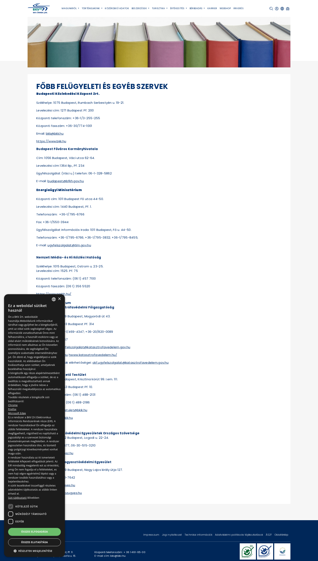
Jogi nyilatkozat (172, 534)
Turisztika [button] (159, 8)
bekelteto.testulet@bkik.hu (66, 410)
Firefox (12, 409)
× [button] (59, 298)
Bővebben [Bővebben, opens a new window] (33, 497)
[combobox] (54, 299)
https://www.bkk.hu (51, 141)
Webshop (225, 8)
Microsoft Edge (17, 413)
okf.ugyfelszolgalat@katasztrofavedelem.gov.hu (92, 347)
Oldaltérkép (281, 534)
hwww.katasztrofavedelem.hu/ (93, 355)
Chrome (13, 405)
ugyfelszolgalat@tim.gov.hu (69, 245)
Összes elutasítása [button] (34, 542)
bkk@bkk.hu (54, 133)
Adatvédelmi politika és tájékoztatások (239, 534)
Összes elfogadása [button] (34, 531)
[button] (271, 8)
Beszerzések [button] (139, 8)
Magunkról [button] (69, 8)
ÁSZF (269, 534)
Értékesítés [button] (177, 8)
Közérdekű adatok (117, 8)
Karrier (212, 8)
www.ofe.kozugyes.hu (65, 493)
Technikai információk (199, 534)
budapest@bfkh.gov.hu (65, 181)
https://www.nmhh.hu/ (53, 294)
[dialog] (34, 425)
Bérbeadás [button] (196, 8)
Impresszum (151, 534)
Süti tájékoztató (17, 497)
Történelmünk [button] (91, 8)
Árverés (238, 8)
